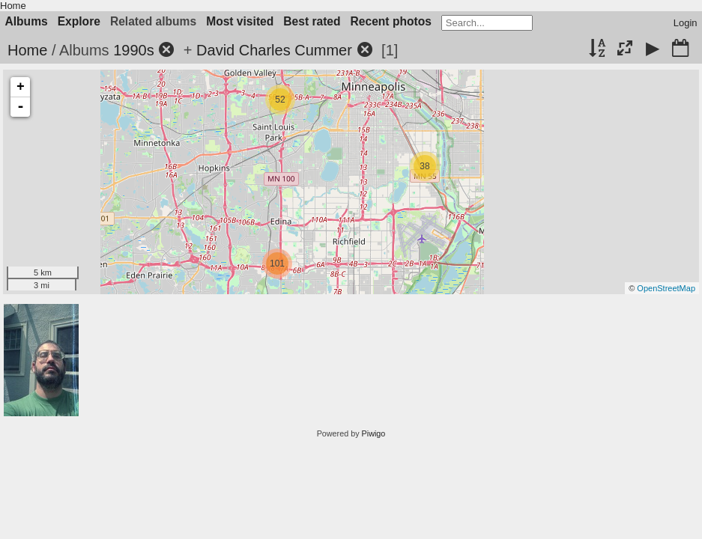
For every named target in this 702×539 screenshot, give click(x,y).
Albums (26, 21)
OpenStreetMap (666, 288)
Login (686, 22)
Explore (79, 21)
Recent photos (391, 21)
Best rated (311, 21)
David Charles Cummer (274, 50)
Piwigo (374, 433)
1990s (133, 50)
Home (13, 5)
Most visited (239, 21)
